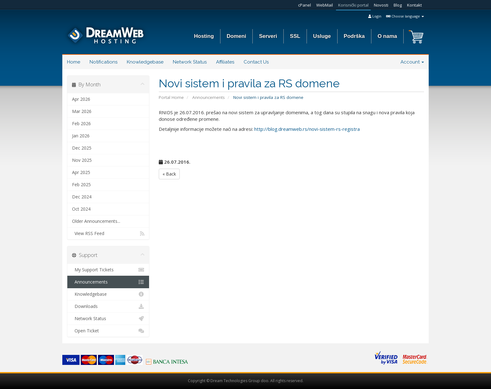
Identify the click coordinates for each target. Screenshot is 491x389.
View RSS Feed (108, 233)
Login (374, 16)
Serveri (268, 36)
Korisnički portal (353, 5)
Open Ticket (108, 331)
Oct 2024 (81, 209)
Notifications (103, 62)
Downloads (108, 306)
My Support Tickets (108, 270)
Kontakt (414, 5)
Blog (398, 5)
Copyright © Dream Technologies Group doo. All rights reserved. (245, 380)
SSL (295, 36)
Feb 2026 (81, 123)
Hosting (204, 36)
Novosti (381, 5)
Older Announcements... (96, 221)
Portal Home (171, 97)
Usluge (322, 36)
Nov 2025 (82, 160)
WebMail (324, 5)
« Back (169, 174)
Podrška (354, 36)
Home (73, 62)
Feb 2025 (81, 184)
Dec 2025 (81, 148)
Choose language (405, 16)
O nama (387, 36)
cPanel (304, 5)
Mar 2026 (81, 111)
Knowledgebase (145, 62)
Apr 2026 (81, 99)
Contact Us (256, 62)
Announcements (208, 97)
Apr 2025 (81, 172)
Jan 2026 (81, 136)
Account (412, 62)
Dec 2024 (81, 197)
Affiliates (225, 62)
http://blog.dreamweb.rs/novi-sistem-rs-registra (307, 129)
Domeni (236, 36)
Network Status (190, 62)
